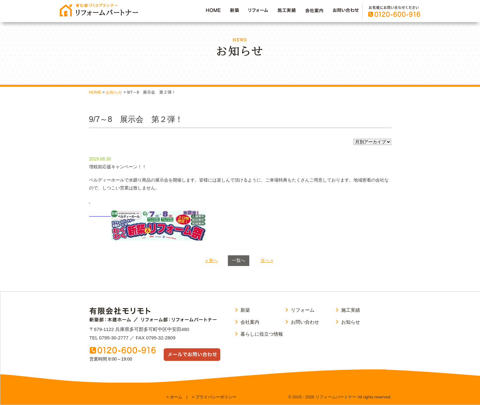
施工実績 (350, 310)
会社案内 (249, 322)
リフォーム (302, 310)
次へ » (267, 260)
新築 (245, 310)
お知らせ (114, 92)
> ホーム (174, 397)
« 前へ (211, 260)
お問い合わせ (305, 322)
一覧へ (238, 260)
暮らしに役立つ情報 (261, 334)
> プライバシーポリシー (214, 397)
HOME (95, 92)
